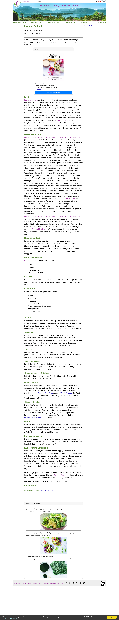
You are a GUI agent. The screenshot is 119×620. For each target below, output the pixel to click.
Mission (29, 583)
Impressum (17, 583)
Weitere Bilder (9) (39, 89)
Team (24, 583)
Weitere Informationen (9, 618)
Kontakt (46, 583)
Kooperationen (38, 583)
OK (111, 617)
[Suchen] (65, 1)
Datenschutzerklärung (57, 583)
